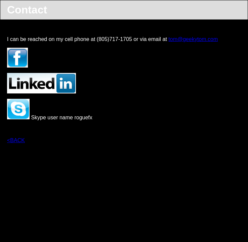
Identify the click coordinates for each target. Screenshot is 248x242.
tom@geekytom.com (193, 39)
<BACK (16, 140)
